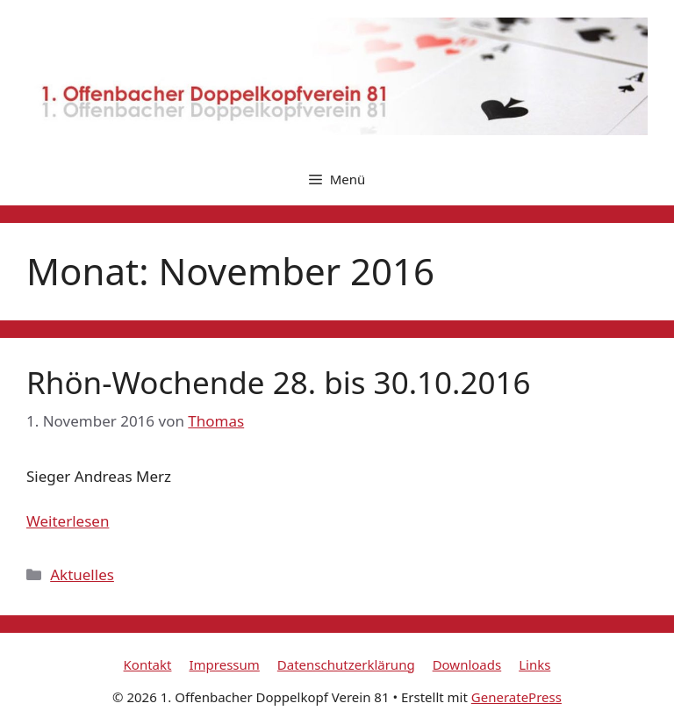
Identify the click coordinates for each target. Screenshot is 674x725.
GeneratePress (516, 697)
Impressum (224, 664)
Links (534, 664)
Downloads (467, 664)
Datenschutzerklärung (346, 664)
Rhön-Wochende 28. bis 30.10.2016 (278, 382)
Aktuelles (82, 574)
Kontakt (148, 664)
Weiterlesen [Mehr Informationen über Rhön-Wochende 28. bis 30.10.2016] (67, 521)
